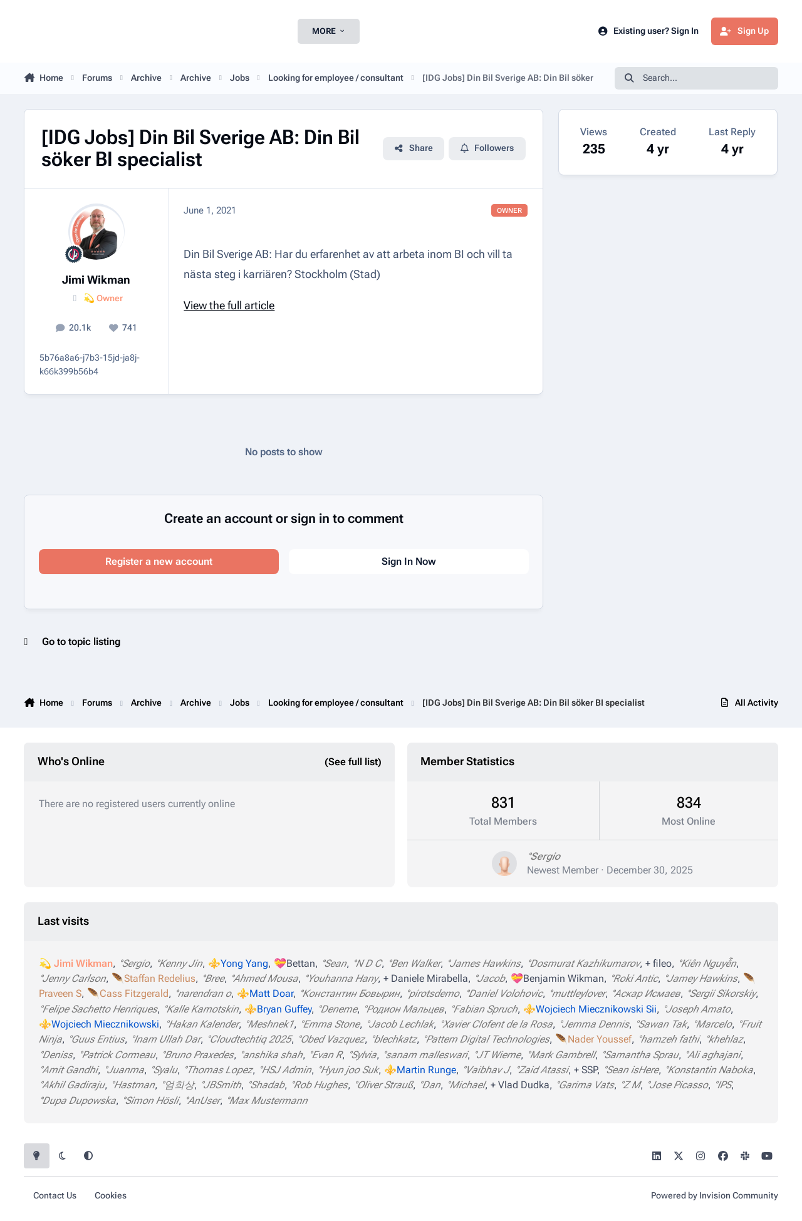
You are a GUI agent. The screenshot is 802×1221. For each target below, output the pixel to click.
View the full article (229, 305)
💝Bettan (294, 963)
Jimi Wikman (96, 280)
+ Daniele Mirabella (425, 978)
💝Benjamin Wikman (557, 978)
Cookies (111, 1195)
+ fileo (658, 963)
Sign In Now (409, 561)
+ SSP (585, 1070)
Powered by (714, 1195)
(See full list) (353, 762)
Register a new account (158, 561)
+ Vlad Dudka (520, 1085)
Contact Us (54, 1195)
